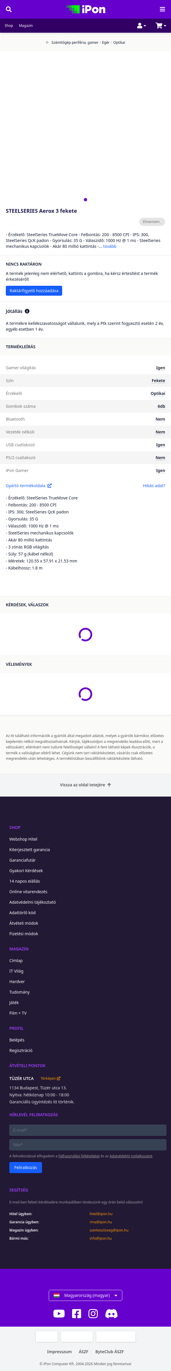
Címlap (16, 960)
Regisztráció (20, 1050)
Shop (9, 25)
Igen (160, 367)
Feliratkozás (25, 1167)
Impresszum (59, 1351)
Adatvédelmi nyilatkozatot (131, 1156)
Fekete (158, 380)
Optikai (118, 42)
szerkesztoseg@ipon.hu (109, 1230)
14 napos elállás (24, 881)
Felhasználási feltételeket (79, 1156)
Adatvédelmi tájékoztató (32, 902)
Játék (14, 1002)
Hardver (17, 981)
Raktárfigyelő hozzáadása (34, 290)
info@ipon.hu (101, 1238)
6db (161, 406)
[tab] (85, 199)
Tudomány (19, 992)
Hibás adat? (154, 485)
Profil (16, 1028)
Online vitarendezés (28, 891)
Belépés (17, 1040)
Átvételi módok (23, 923)
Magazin (26, 25)
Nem (160, 419)
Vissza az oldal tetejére (85, 785)
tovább (109, 246)
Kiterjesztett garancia (29, 849)
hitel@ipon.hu (101, 1214)
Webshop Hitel (23, 839)
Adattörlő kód (22, 912)
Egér (104, 42)
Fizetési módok (23, 933)
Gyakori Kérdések (26, 870)
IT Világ (16, 971)
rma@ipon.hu (101, 1222)
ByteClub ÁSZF (109, 1351)
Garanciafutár (22, 860)
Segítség (18, 1190)
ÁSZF (83, 1351)
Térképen (50, 1078)
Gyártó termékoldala (29, 485)
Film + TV (18, 1013)
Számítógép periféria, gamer (72, 42)
